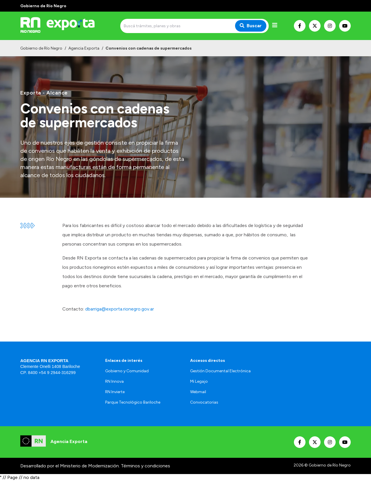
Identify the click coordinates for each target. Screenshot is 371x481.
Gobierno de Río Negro (41, 48)
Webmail (198, 391)
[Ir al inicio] (62, 26)
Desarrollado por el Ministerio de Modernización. (70, 466)
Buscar (251, 25)
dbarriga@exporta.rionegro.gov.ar (119, 309)
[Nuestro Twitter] (315, 26)
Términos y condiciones (145, 466)
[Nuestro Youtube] (345, 26)
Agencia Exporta (83, 48)
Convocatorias (204, 402)
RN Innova (114, 381)
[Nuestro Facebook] (299, 26)
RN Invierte (115, 391)
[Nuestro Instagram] (330, 26)
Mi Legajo (199, 381)
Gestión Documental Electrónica (220, 371)
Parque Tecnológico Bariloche (132, 402)
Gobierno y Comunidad (127, 371)
